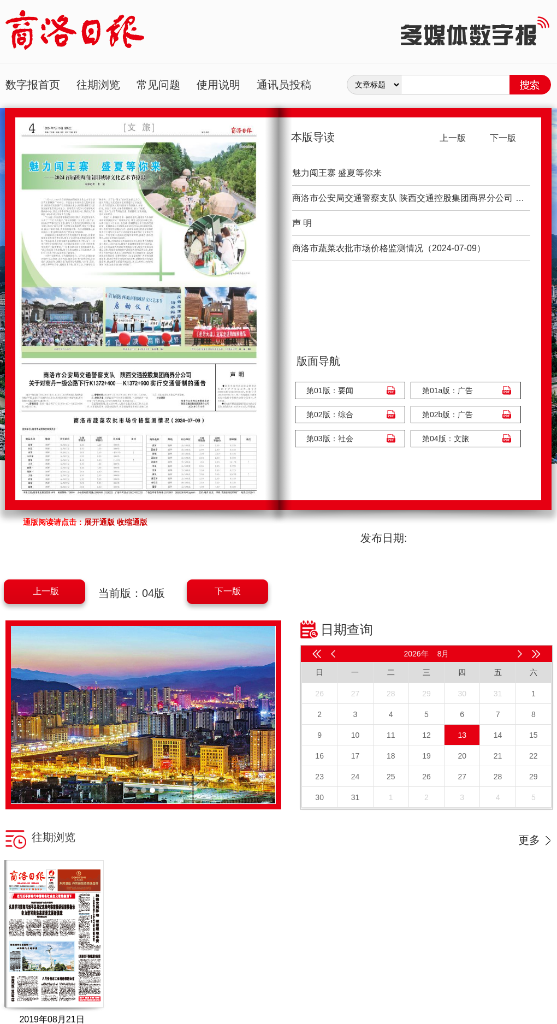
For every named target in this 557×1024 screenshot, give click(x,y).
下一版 (228, 591)
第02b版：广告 (447, 414)
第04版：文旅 (445, 438)
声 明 (302, 223)
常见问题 (158, 85)
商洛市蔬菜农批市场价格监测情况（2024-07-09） (388, 248)
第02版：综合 (329, 414)
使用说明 (218, 85)
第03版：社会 (329, 438)
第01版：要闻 (329, 390)
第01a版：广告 (447, 390)
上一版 (46, 591)
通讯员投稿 (284, 85)
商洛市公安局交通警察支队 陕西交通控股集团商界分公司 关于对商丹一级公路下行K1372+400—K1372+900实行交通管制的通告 (411, 198)
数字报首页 (32, 85)
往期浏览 (98, 85)
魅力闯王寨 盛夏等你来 (337, 172)
